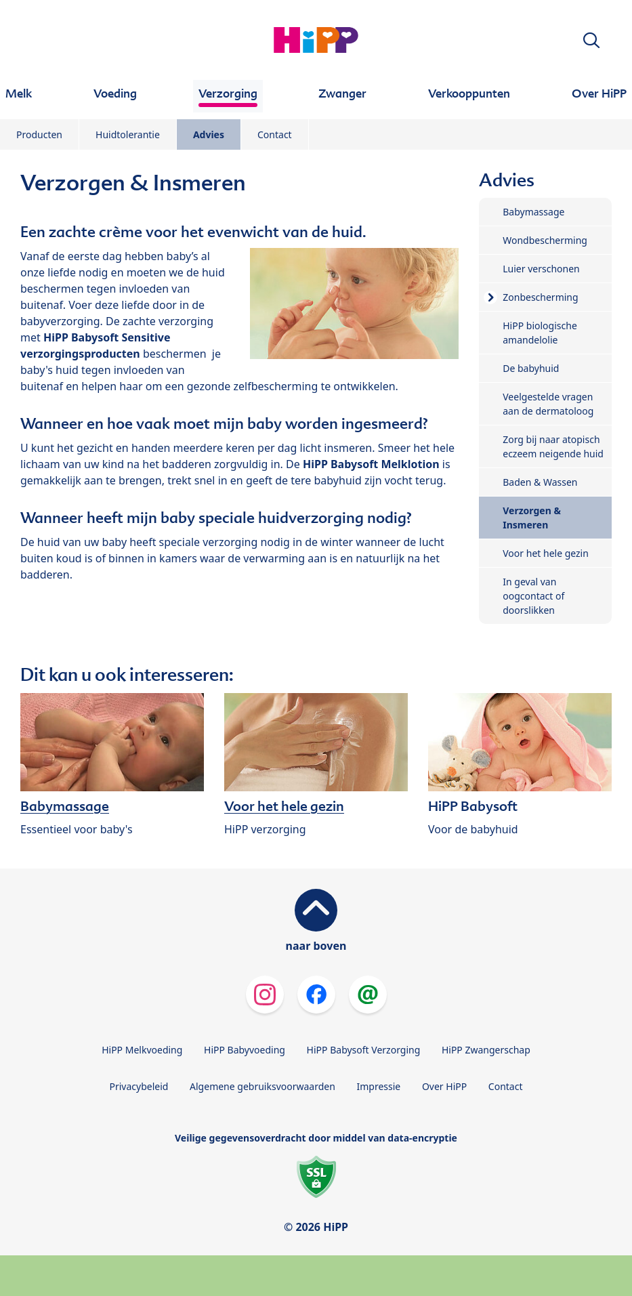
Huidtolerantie (128, 134)
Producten (39, 134)
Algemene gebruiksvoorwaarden (262, 1086)
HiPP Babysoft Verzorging (364, 1049)
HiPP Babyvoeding (244, 1049)
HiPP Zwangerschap (486, 1049)
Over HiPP (444, 1086)
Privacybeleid (138, 1086)
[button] (591, 40)
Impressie (379, 1086)
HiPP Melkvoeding (142, 1049)
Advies (208, 134)
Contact (274, 134)
